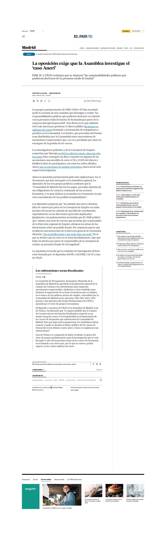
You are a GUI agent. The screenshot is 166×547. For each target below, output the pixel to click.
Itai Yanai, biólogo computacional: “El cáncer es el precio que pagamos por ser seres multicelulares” (131, 264)
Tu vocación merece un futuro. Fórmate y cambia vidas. (92, 501)
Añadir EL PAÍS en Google (94, 101)
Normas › (99, 369)
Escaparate (26, 479)
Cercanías (120, 48)
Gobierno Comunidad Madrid (86, 380)
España (82, 48)
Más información (38, 390)
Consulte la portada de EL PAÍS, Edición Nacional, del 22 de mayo (56, 54)
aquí (76, 390)
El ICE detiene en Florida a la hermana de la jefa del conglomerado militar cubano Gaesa (129, 189)
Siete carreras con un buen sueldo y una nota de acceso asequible (130, 250)
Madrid (29, 48)
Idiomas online (59, 479)
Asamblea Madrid (37, 380)
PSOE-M (61, 380)
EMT (131, 48)
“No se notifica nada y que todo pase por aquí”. (67, 234)
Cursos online (46, 479)
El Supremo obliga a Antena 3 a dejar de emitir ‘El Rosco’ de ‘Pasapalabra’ (131, 244)
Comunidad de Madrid (92, 48)
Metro (126, 48)
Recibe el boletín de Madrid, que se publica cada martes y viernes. (55, 364)
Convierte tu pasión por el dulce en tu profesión (114, 500)
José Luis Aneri (71, 380)
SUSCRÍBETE (126, 31)
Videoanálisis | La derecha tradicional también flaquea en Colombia (128, 197)
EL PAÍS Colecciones (75, 479)
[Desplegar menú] (23, 36)
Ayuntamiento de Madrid (107, 48)
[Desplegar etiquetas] (100, 379)
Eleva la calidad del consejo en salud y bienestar (135, 500)
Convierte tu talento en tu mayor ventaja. (57, 508)
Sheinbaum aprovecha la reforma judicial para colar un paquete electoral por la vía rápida (128, 205)
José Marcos (54, 93)
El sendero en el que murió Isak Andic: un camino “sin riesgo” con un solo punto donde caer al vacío (130, 257)
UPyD (55, 380)
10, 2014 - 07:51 (44, 95)
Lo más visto (121, 231)
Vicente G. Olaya (39, 93)
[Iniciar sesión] (137, 31)
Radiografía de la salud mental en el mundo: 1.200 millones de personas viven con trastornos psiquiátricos (129, 214)
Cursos (35, 479)
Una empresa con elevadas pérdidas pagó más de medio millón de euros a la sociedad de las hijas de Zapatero (130, 238)
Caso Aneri (48, 380)
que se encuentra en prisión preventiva (60, 166)
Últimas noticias (139, 48)
